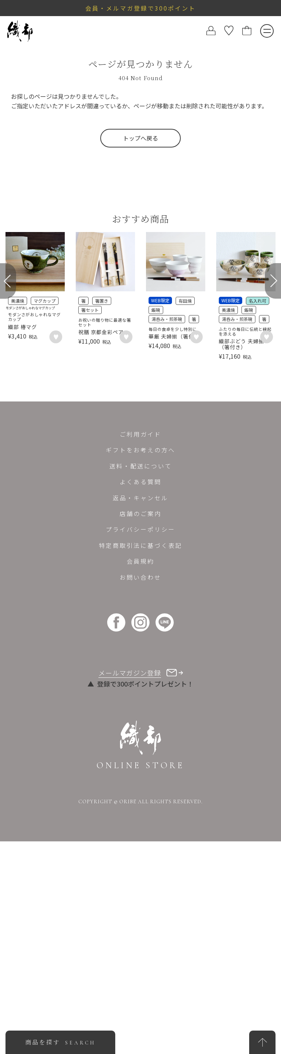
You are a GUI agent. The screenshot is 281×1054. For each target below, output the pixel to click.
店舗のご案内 (140, 726)
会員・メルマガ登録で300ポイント (140, 8)
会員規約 (140, 773)
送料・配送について (140, 678)
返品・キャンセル (140, 710)
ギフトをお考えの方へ (140, 662)
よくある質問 (140, 694)
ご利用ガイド (140, 646)
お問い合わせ (140, 789)
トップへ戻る (140, 138)
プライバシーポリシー (140, 742)
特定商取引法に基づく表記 (140, 758)
